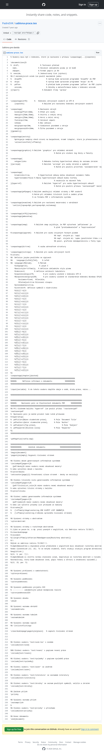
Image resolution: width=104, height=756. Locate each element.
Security (36, 742)
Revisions (22, 39)
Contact (68, 742)
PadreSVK (7, 23)
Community (52, 742)
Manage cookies (80, 742)
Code (7, 39)
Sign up (93, 4)
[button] (38, 33)
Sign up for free (14, 729)
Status (43, 742)
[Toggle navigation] (7, 4)
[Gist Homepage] (43, 4)
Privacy (27, 742)
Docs (61, 742)
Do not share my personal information (52, 745)
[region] (52, 388)
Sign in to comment (90, 729)
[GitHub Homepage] (43, 749)
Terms (20, 742)
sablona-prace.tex (26, 23)
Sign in (82, 4)
